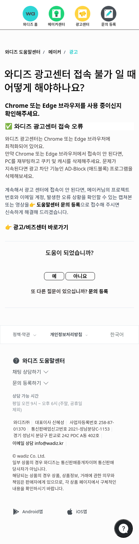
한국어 (117, 334)
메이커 (54, 52)
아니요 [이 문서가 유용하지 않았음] (80, 276)
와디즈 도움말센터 (22, 52)
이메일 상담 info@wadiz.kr (38, 443)
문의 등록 (98, 291)
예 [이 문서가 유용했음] (54, 276)
